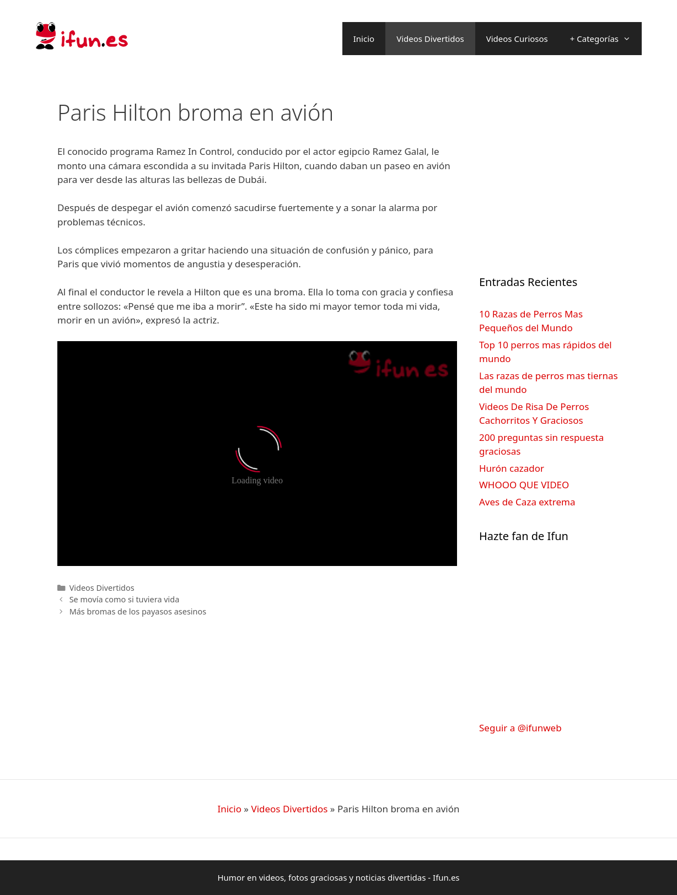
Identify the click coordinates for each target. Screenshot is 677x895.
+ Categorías (606, 38)
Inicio (363, 38)
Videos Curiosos (517, 38)
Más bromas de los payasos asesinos (137, 611)
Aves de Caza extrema (527, 501)
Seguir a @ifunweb (520, 727)
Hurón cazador (511, 468)
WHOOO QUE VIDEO (524, 484)
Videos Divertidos (430, 38)
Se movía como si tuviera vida (124, 599)
